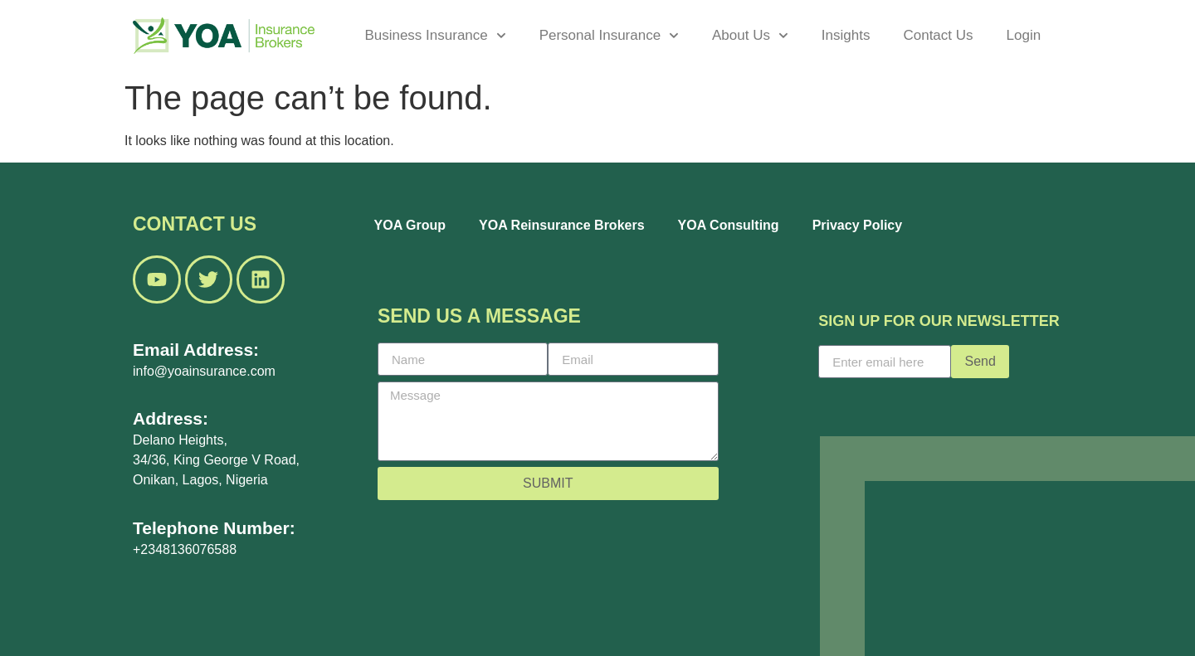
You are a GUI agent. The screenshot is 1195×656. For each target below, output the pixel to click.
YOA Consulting (728, 225)
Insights (846, 35)
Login (1024, 35)
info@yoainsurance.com (204, 371)
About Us (750, 35)
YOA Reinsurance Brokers (561, 225)
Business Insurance (434, 35)
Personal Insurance (609, 35)
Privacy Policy (857, 225)
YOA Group (410, 225)
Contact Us (938, 35)
